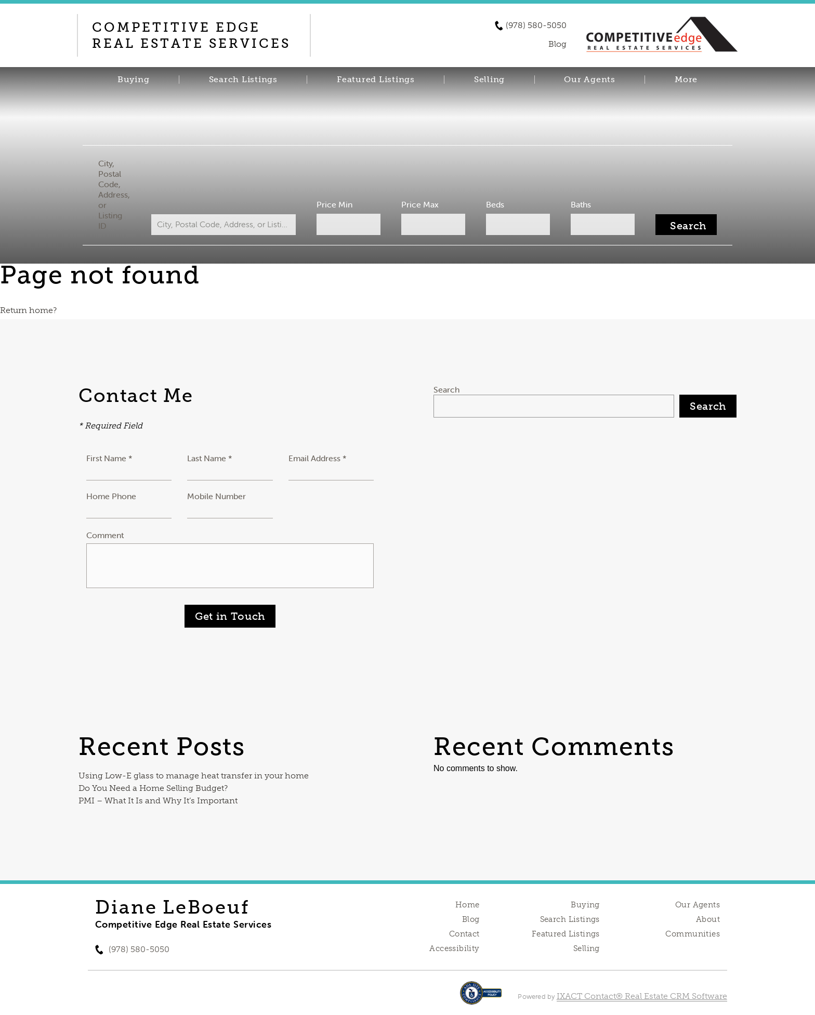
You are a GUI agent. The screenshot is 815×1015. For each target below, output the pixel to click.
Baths (581, 204)
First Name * (109, 458)
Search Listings (243, 79)
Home (467, 904)
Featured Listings (376, 79)
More (686, 79)
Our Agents (589, 79)
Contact (464, 934)
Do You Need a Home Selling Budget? (153, 788)
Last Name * (209, 458)
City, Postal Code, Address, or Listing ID (114, 194)
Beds (495, 204)
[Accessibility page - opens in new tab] (481, 998)
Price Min (334, 204)
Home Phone (111, 496)
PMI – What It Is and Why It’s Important (158, 800)
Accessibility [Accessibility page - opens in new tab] (454, 948)
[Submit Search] (686, 224)
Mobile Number (216, 496)
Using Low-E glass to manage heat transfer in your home (193, 775)
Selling (489, 79)
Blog (471, 919)
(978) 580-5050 (536, 25)
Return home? (28, 310)
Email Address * (317, 458)
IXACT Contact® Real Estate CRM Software (642, 996)
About (708, 919)
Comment (105, 535)
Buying (133, 79)
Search (446, 389)
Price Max (420, 204)
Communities (692, 934)
